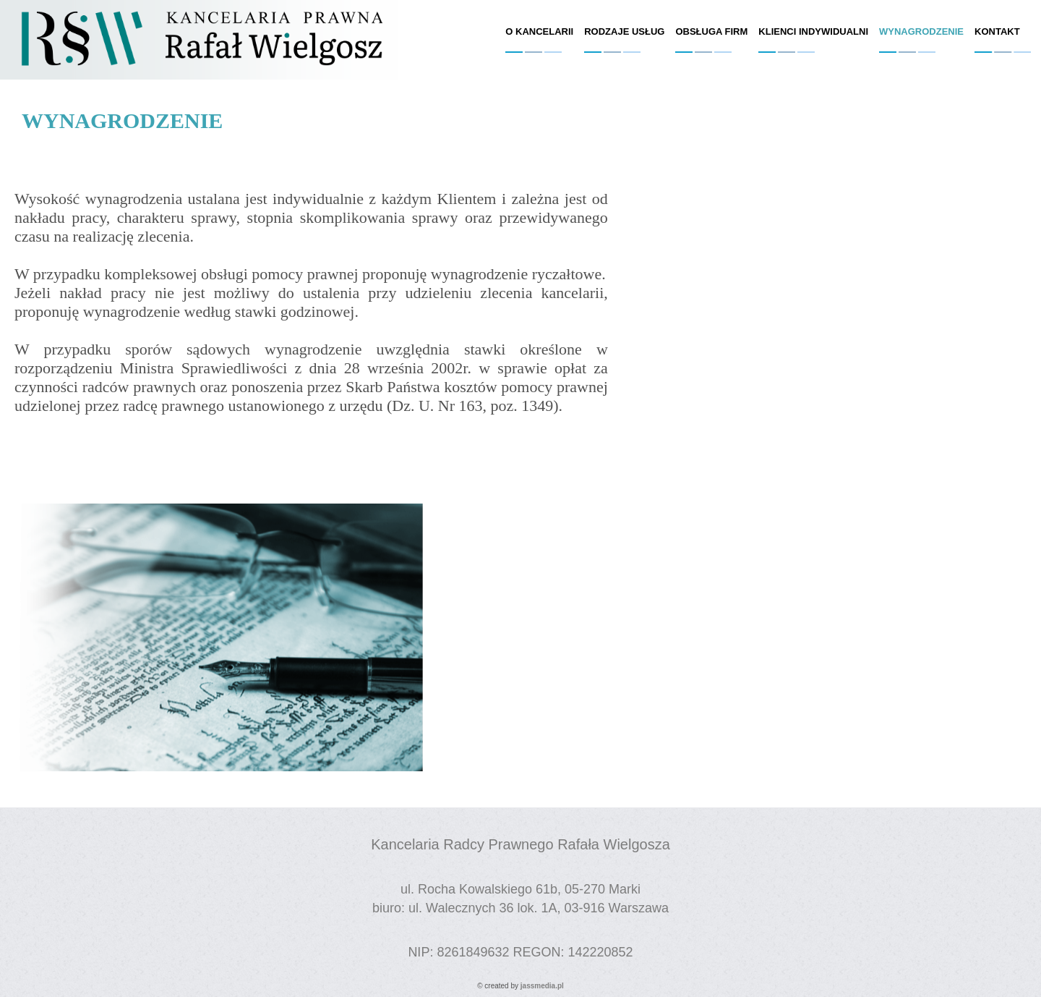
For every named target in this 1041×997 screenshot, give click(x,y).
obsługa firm (711, 31)
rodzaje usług (624, 31)
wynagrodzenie (921, 31)
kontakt (997, 31)
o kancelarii (539, 31)
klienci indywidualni (813, 31)
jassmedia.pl (542, 986)
